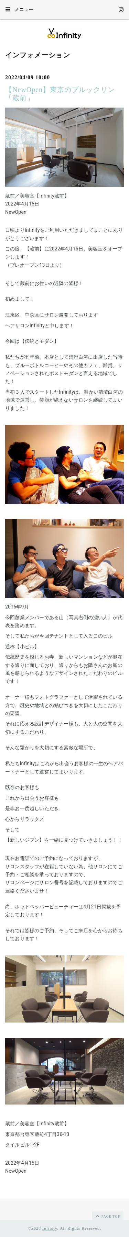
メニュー (19, 9)
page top (107, 1216)
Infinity (49, 1228)
